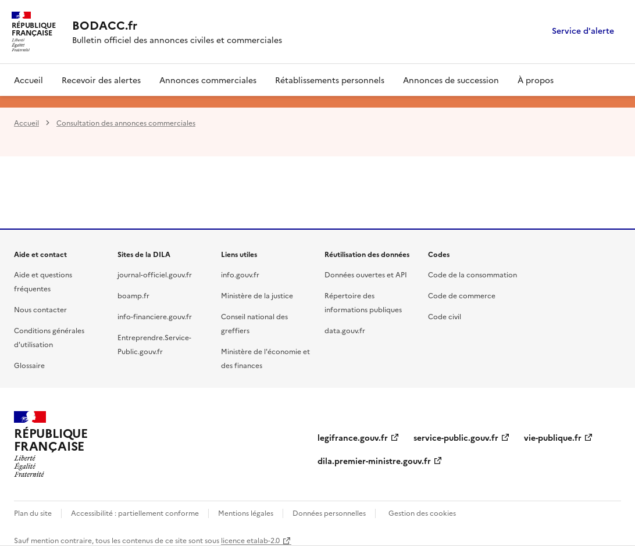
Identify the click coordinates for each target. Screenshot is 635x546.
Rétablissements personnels (329, 79)
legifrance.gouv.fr (353, 437)
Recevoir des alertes (101, 79)
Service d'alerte (583, 31)
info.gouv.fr (240, 274)
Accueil (28, 79)
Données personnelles (329, 513)
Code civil (444, 316)
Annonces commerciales (207, 79)
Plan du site (33, 513)
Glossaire (29, 365)
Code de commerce (461, 295)
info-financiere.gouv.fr (154, 316)
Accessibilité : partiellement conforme (135, 513)
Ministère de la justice (257, 295)
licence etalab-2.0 (250, 540)
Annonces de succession (451, 79)
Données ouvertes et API (365, 274)
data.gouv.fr (344, 330)
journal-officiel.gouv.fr (154, 274)
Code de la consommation (472, 274)
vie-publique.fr (553, 437)
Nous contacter (40, 309)
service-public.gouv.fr (455, 437)
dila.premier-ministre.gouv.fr (374, 460)
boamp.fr (133, 295)
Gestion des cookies (422, 513)
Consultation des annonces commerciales (125, 122)
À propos (536, 79)
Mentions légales (245, 513)
